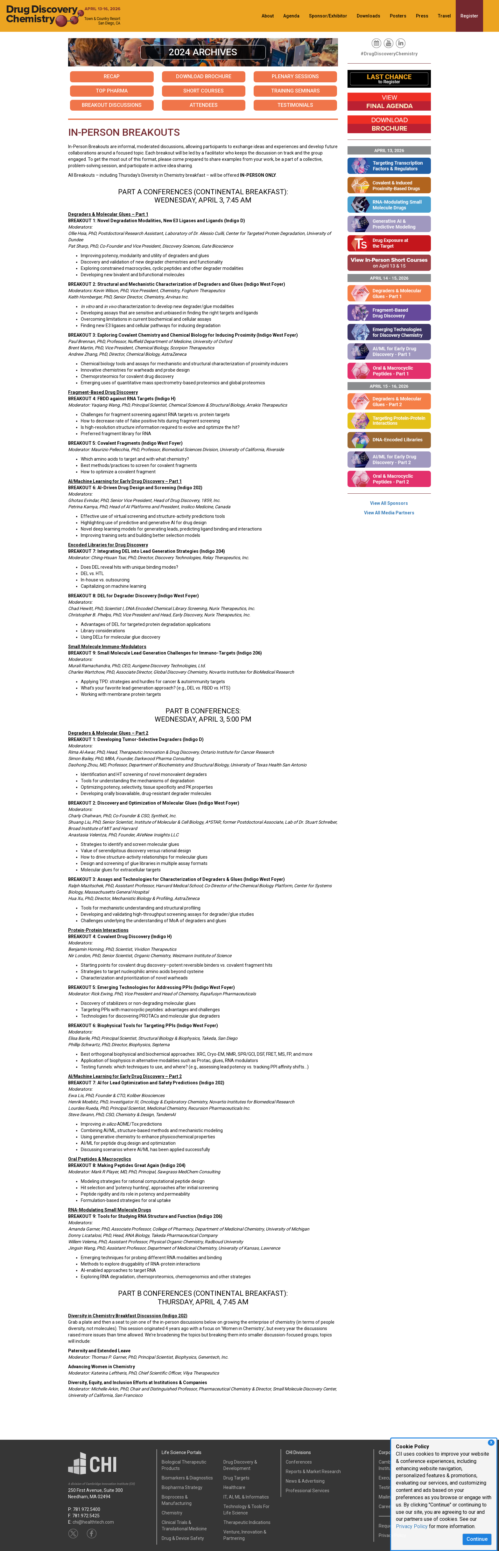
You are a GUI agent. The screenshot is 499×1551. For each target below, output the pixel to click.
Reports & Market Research (313, 1471)
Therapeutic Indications (247, 1522)
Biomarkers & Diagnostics (187, 1477)
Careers (387, 1506)
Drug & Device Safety (183, 1538)
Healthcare (234, 1487)
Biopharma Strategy (182, 1487)
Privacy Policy (412, 1526)
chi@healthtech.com (93, 1522)
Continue (477, 1539)
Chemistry (172, 1512)
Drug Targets (236, 1477)
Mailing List (390, 1497)
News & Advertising (305, 1481)
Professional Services (307, 1490)
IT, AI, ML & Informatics (246, 1497)
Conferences (299, 1462)
